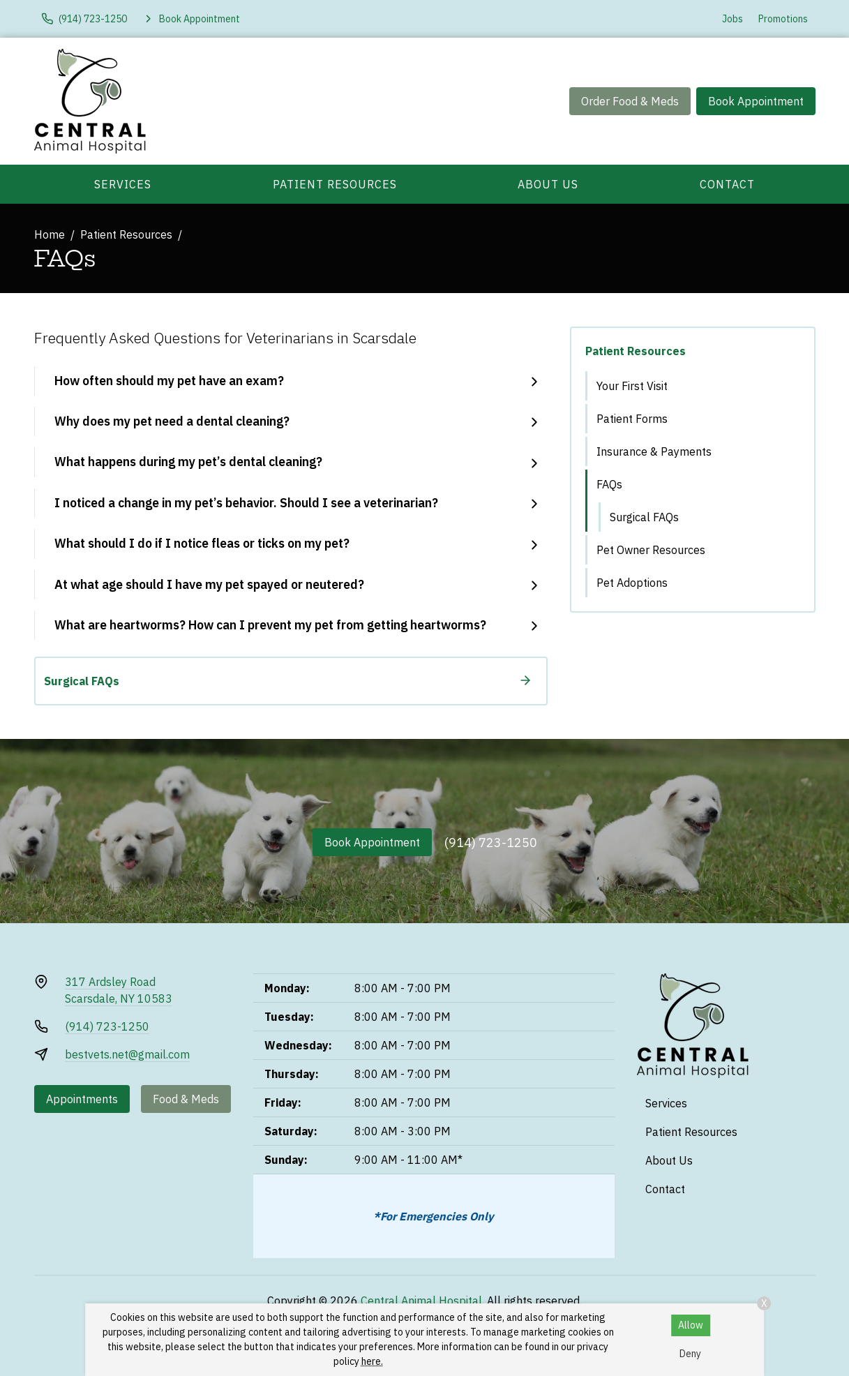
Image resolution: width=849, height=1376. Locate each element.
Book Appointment (756, 101)
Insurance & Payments (654, 451)
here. (372, 1361)
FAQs (609, 484)
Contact (727, 184)
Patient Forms (632, 419)
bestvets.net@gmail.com (127, 1054)
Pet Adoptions (632, 583)
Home (49, 234)
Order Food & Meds (630, 101)
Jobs (732, 19)
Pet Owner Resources (650, 550)
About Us (548, 184)
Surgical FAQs (644, 517)
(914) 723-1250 (490, 843)
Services (122, 184)
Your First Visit (632, 386)
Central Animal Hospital (421, 1301)
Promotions (783, 19)
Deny (690, 1353)
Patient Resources (335, 184)
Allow (690, 1325)
